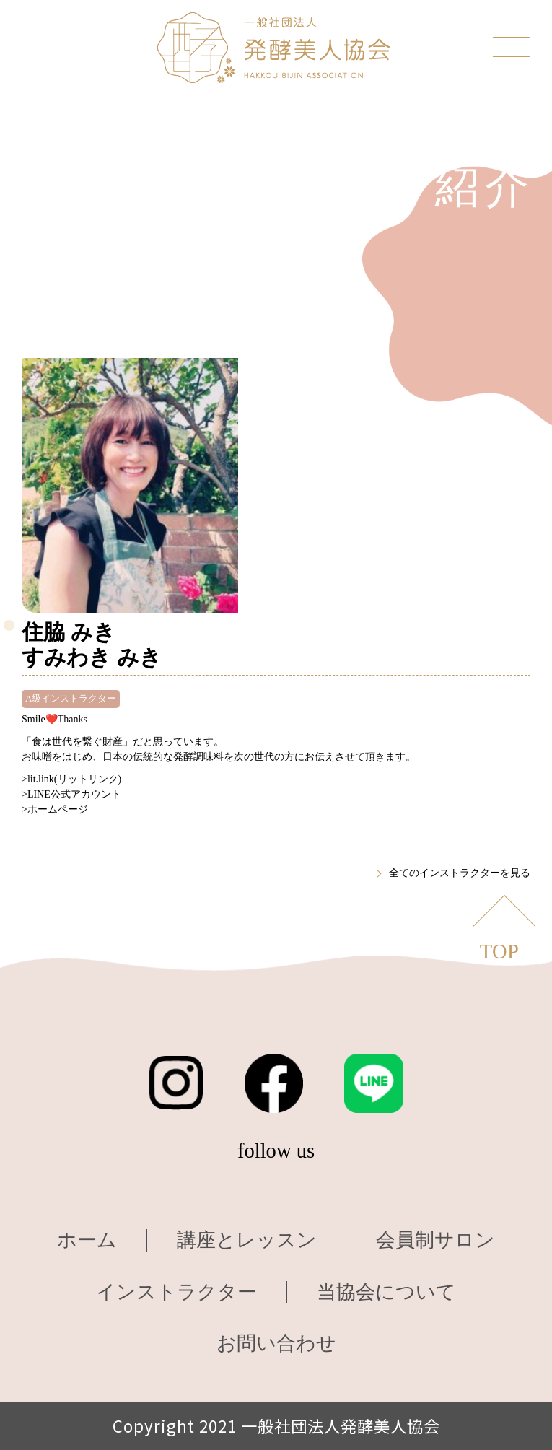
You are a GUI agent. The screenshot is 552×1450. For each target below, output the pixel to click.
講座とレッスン (247, 1240)
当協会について (386, 1292)
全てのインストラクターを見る (459, 873)
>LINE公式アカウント (71, 794)
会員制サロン (435, 1240)
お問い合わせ (276, 1343)
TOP (499, 951)
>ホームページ (55, 809)
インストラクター (176, 1292)
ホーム (87, 1240)
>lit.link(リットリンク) (71, 779)
